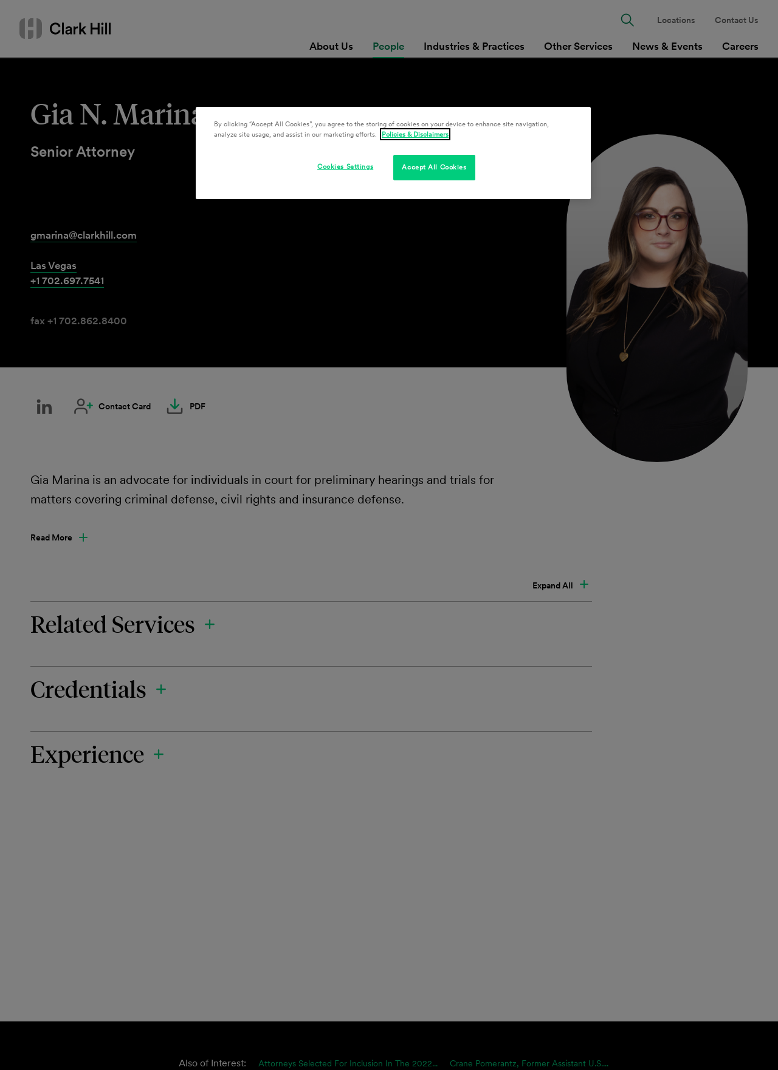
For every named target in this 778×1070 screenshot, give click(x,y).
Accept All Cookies (434, 167)
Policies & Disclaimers (415, 134)
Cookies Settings (345, 166)
